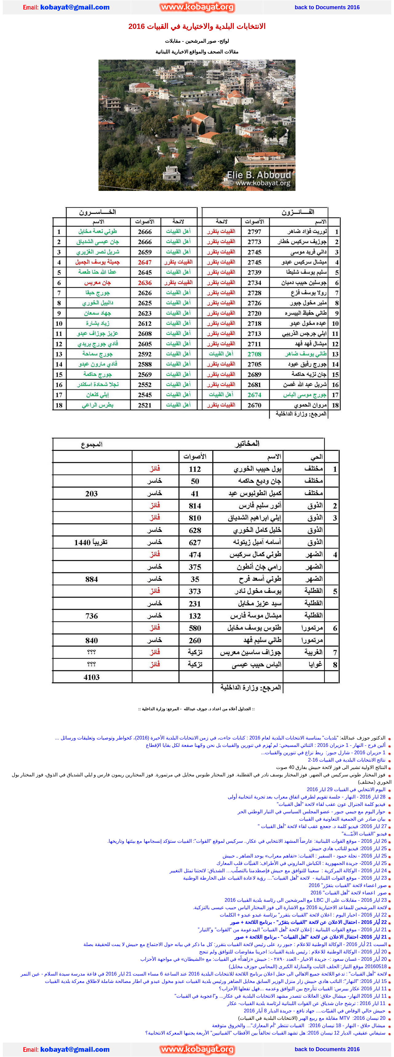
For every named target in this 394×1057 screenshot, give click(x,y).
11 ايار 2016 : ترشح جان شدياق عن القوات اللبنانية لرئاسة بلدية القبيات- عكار (306, 1003)
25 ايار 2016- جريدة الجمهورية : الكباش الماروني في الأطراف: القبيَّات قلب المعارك (301, 863)
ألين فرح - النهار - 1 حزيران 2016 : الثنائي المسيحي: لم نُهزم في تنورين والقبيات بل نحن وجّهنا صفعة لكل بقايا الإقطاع (265, 745)
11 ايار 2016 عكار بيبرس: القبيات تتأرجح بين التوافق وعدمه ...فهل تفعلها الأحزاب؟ (303, 988)
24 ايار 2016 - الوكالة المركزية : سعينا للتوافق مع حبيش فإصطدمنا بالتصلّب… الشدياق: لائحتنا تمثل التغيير (279, 870)
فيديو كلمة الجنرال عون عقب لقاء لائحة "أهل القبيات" (331, 804)
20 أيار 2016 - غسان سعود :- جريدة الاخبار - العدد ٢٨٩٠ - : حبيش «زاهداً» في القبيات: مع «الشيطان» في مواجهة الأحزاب (263, 959)
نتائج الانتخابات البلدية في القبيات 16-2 (345, 760)
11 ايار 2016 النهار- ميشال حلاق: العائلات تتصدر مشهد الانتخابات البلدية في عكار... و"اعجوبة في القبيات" (281, 996)
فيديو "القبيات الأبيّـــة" (364, 833)
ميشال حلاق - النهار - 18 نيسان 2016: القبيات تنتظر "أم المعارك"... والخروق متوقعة (298, 1025)
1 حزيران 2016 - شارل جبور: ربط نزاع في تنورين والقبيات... (323, 752)
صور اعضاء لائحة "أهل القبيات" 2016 (348, 892)
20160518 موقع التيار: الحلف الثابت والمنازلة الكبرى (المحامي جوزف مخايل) (308, 966)
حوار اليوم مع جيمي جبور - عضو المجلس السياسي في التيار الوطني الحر (311, 811)
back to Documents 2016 (327, 7)
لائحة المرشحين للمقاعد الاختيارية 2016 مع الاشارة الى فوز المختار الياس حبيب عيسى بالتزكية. (290, 907)
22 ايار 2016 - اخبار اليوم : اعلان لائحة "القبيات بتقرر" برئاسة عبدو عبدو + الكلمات (304, 914)
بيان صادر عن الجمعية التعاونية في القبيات (342, 819)
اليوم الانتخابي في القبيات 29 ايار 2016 (346, 789)
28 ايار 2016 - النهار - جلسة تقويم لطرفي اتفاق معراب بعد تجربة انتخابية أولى (306, 796)
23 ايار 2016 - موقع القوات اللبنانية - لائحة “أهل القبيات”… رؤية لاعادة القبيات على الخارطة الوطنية (285, 878)
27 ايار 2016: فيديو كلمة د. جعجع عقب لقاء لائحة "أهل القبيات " (322, 826)
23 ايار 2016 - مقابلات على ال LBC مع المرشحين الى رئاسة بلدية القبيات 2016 (306, 900)
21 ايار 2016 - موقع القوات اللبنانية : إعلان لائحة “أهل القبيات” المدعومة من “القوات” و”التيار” (292, 929)
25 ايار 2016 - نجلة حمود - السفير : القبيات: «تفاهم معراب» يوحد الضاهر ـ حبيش (305, 855)
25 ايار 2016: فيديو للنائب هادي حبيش (348, 848)
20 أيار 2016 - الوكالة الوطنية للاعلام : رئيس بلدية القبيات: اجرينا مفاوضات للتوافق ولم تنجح (293, 951)
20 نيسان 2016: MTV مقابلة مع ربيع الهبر (343, 1018)
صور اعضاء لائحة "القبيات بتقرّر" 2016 (348, 885)
